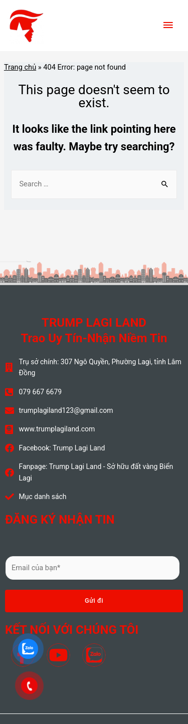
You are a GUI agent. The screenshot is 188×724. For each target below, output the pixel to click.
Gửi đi (94, 600)
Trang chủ (20, 67)
